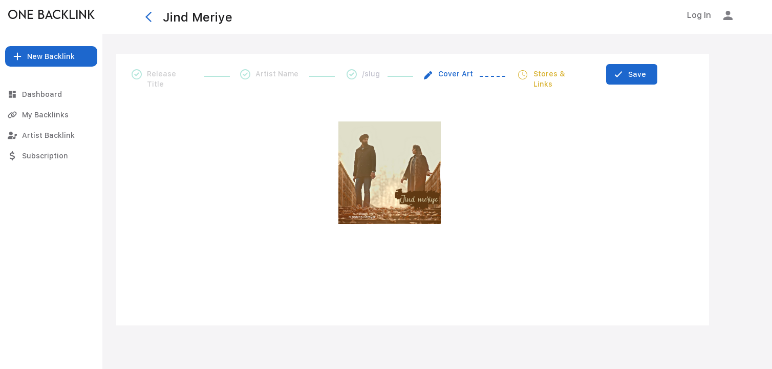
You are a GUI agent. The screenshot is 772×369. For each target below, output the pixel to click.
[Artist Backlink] (51, 135)
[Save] (631, 74)
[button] (51, 56)
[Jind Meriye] (390, 17)
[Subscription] (51, 156)
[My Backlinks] (51, 115)
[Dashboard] (51, 94)
